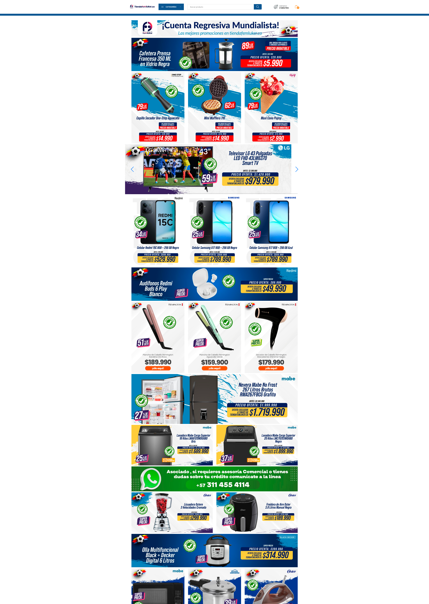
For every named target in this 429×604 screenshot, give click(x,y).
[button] (296, 169)
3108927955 (284, 8)
